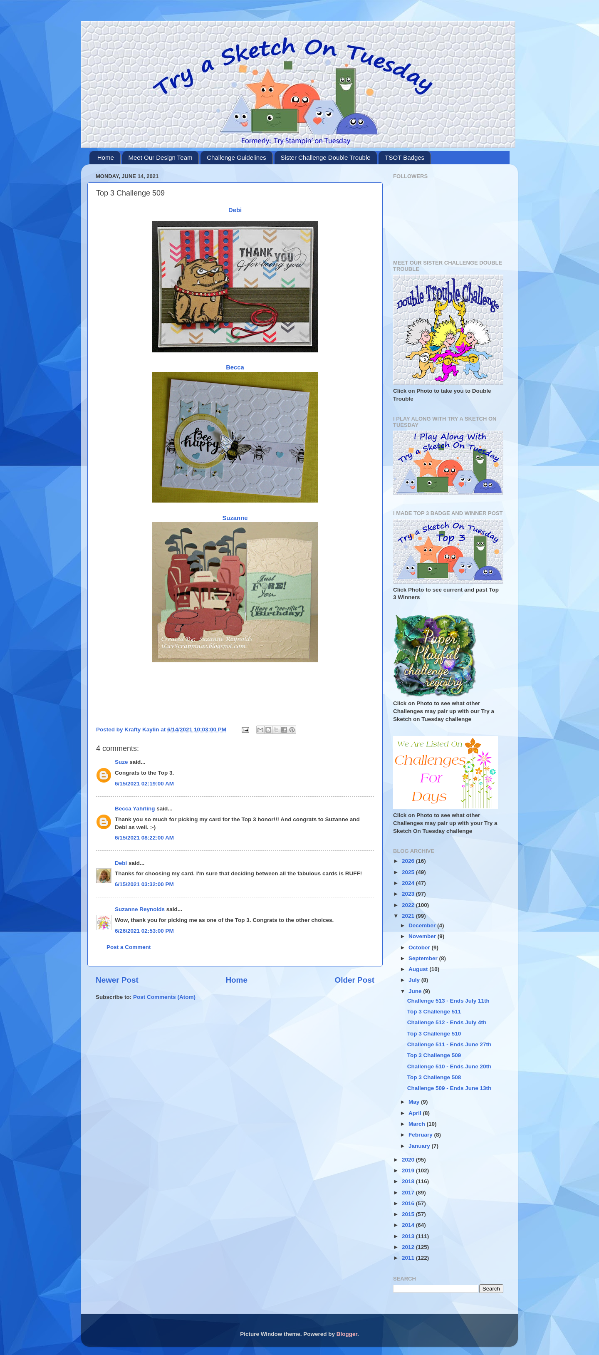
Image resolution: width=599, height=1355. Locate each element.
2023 (409, 894)
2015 (409, 1214)
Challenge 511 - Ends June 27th (449, 1044)
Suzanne (235, 518)
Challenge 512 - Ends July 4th (447, 1022)
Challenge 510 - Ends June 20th (449, 1066)
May (414, 1102)
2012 (409, 1247)
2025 (409, 872)
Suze (121, 762)
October (420, 947)
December (422, 925)
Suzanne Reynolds (140, 909)
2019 (409, 1170)
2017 (409, 1192)
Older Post (354, 980)
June (415, 991)
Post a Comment (128, 947)
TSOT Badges (404, 157)
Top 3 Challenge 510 (434, 1033)
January (420, 1146)
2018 (409, 1181)
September (423, 958)
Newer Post (117, 980)
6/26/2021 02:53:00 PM (144, 931)
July (414, 980)
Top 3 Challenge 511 (434, 1011)
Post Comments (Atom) (164, 997)
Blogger (347, 1334)
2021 (409, 916)
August (418, 969)
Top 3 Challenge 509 (434, 1055)
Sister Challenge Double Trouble (326, 157)
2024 (409, 883)
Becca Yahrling (135, 808)
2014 (409, 1225)
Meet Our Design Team (161, 157)
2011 (409, 1258)
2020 (409, 1160)
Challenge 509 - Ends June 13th (449, 1088)
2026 (409, 861)
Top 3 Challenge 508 (434, 1077)
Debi (235, 210)
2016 (409, 1203)
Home (105, 157)
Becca (235, 367)
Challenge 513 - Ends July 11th (448, 1001)
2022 (409, 905)
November (423, 936)
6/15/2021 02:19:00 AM (144, 783)
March (417, 1124)
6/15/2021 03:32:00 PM (144, 884)
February (421, 1135)
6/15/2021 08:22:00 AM (144, 838)
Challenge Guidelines (236, 157)
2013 (409, 1236)
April (415, 1113)
